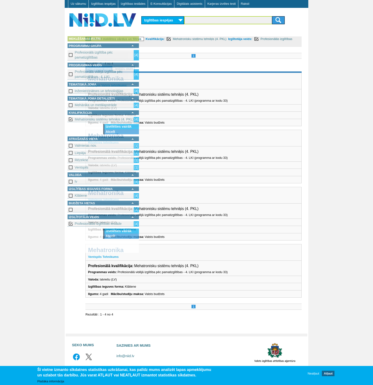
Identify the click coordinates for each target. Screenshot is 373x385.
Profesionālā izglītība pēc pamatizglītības (94, 54)
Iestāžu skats (181, 68)
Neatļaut (313, 373)
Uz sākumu (78, 3)
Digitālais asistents (189, 3)
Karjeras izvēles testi (221, 3)
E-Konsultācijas (161, 3)
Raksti (245, 3)
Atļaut (328, 373)
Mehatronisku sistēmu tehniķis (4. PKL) (104, 119)
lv (76, 181)
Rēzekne (81, 160)
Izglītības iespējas (103, 3)
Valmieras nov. (86, 145)
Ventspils (81, 167)
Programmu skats (156, 68)
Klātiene (81, 195)
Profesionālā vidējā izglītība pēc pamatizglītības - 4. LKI (99, 74)
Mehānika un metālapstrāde (96, 105)
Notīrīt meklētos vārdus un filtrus (174, 39)
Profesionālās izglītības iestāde (98, 223)
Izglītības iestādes (133, 3)
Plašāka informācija (50, 381)
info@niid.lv (125, 356)
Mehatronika (163, 78)
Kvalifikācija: (212, 39)
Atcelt (110, 132)
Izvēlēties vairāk (119, 126)
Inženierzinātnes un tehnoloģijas (99, 91)
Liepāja (80, 153)
